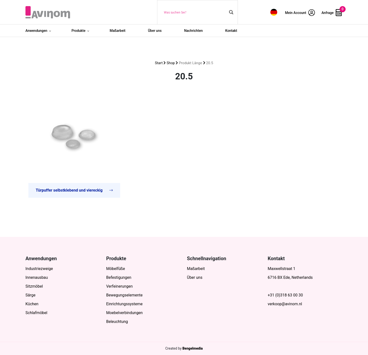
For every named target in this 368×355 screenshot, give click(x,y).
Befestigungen (118, 277)
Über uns (155, 31)
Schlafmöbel (36, 312)
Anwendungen (36, 31)
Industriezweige (39, 268)
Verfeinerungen (119, 286)
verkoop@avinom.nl (285, 304)
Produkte (78, 31)
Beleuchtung (117, 321)
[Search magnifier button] (231, 12)
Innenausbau (36, 277)
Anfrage (332, 12)
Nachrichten (193, 31)
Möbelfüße (115, 268)
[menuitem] (273, 12)
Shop (171, 63)
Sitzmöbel (34, 286)
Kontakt (231, 31)
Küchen (31, 304)
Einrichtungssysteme (124, 304)
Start (159, 63)
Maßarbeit (118, 31)
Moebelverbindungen (124, 312)
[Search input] (195, 12)
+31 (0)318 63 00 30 (285, 295)
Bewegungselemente (124, 295)
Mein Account (300, 12)
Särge (30, 295)
